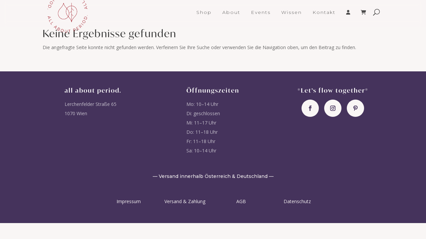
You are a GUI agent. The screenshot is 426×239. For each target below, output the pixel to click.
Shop (204, 12)
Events (261, 12)
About (231, 12)
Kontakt (324, 12)
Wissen (291, 12)
